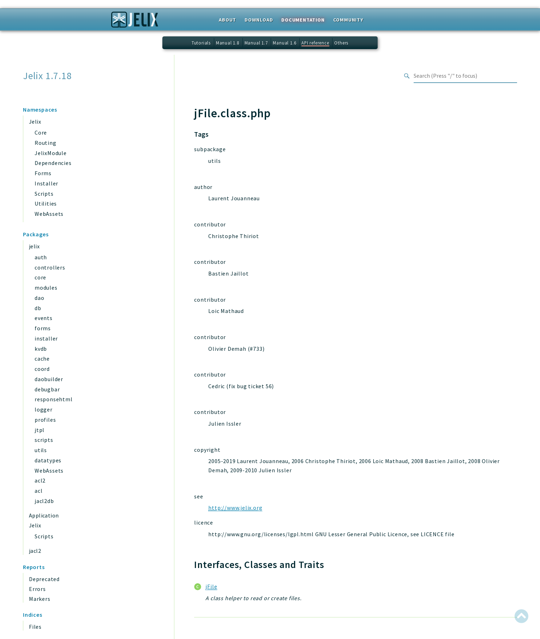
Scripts (44, 193)
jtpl (39, 429)
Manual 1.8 (227, 43)
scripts (44, 439)
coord (42, 368)
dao (39, 297)
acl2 (40, 480)
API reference (315, 43)
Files (35, 626)
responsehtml (54, 399)
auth (41, 257)
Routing (45, 142)
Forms (43, 173)
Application (44, 515)
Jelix (35, 121)
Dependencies (53, 162)
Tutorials (201, 43)
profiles (45, 419)
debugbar (47, 389)
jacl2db (44, 500)
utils (41, 450)
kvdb (41, 348)
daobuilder (49, 379)
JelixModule (51, 152)
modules (46, 287)
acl (38, 490)
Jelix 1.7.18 (47, 76)
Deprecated (44, 578)
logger (44, 409)
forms (43, 328)
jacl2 (35, 550)
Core (41, 132)
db (38, 308)
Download (259, 20)
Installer (46, 183)
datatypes (48, 460)
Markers (39, 598)
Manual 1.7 (256, 43)
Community (348, 20)
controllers (50, 267)
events (44, 317)
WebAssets (49, 213)
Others (341, 43)
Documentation (302, 20)
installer (46, 338)
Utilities (46, 203)
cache (42, 358)
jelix (34, 246)
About (227, 20)
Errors (37, 588)
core (40, 277)
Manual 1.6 (284, 43)
